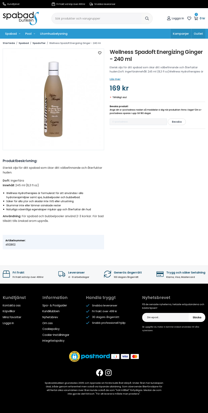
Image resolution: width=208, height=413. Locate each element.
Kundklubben (51, 311)
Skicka (197, 317)
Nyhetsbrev (50, 317)
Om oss (47, 323)
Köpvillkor (9, 311)
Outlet (198, 34)
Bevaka (177, 122)
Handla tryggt (101, 297)
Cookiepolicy (51, 328)
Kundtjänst (11, 4)
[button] (74, 355)
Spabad (13, 34)
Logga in (175, 18)
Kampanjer (181, 34)
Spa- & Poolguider (54, 305)
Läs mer (115, 79)
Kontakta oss (12, 305)
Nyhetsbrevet (156, 297)
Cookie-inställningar (55, 334)
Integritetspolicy (53, 340)
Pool (30, 34)
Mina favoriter (12, 317)
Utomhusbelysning (53, 34)
